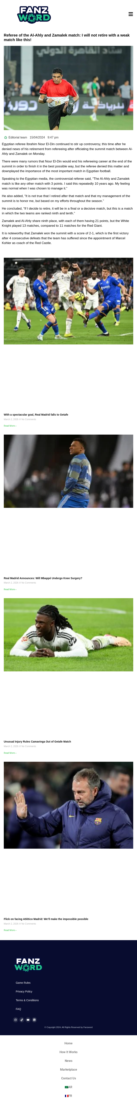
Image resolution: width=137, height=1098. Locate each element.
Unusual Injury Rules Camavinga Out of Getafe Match (37, 741)
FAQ (18, 1009)
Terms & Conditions (27, 1000)
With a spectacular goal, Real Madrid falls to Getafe (36, 414)
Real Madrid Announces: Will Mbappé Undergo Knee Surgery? (43, 578)
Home (68, 1043)
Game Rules (23, 982)
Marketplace (68, 1069)
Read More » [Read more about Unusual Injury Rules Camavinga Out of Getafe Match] (10, 753)
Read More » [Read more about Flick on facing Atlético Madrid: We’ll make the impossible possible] (10, 930)
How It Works (68, 1052)
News (68, 1061)
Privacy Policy (24, 991)
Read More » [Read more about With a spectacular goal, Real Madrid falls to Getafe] (10, 426)
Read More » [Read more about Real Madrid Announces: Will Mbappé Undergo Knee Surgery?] (10, 589)
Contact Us (68, 1078)
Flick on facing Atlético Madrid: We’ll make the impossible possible (46, 919)
